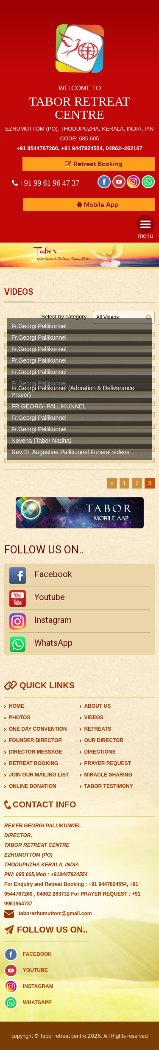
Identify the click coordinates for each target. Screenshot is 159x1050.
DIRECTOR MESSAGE (35, 752)
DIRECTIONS (100, 752)
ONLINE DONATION (32, 786)
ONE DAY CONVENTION (38, 729)
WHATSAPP (37, 1002)
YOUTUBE (35, 970)
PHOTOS (19, 717)
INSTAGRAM (38, 986)
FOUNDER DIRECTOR (35, 740)
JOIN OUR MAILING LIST (39, 775)
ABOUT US (97, 706)
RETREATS (98, 729)
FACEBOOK (37, 954)
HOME (16, 706)
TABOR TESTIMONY (108, 786)
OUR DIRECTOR (103, 740)
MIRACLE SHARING (108, 775)
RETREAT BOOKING (33, 763)
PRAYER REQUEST (107, 763)
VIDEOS (93, 717)
